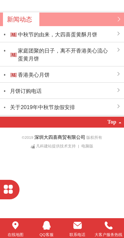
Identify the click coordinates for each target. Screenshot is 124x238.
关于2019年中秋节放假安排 (42, 107)
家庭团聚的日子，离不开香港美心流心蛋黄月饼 (63, 54)
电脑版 (87, 146)
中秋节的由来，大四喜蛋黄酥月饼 (57, 34)
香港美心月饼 (34, 75)
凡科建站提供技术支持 (54, 146)
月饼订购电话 (26, 91)
